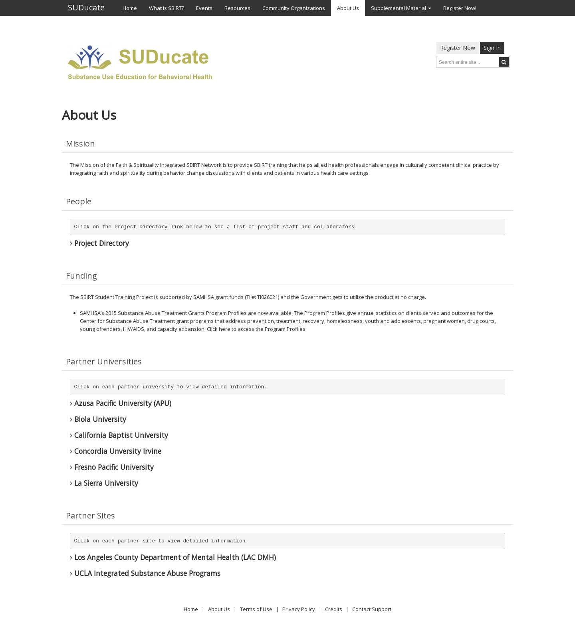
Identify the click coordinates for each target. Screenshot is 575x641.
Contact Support (371, 609)
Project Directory (99, 243)
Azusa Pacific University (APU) (120, 403)
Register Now (457, 47)
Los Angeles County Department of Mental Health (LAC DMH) (173, 557)
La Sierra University (104, 483)
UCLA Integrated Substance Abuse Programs (145, 573)
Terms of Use (256, 609)
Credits (333, 609)
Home (191, 609)
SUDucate (86, 8)
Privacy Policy (298, 609)
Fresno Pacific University (112, 467)
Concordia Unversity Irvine (115, 451)
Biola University (98, 419)
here (224, 328)
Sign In (492, 47)
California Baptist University (119, 435)
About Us (219, 609)
